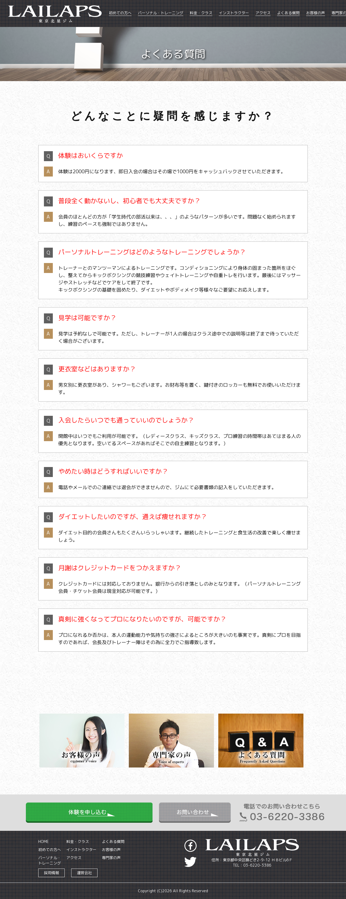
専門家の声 (111, 857)
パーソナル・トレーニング (160, 12)
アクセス (263, 12)
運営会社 (84, 872)
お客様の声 (315, 12)
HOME (43, 841)
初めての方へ (120, 12)
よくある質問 (288, 12)
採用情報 (51, 872)
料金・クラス (201, 12)
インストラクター (234, 12)
